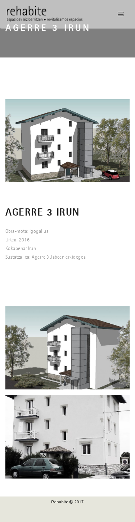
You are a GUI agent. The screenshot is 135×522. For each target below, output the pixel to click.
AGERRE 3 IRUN (42, 213)
